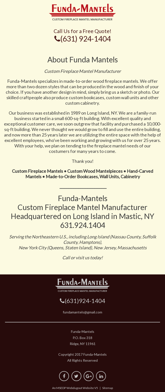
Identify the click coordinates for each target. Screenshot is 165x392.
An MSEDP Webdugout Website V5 (75, 388)
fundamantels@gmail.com (82, 312)
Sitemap (107, 388)
